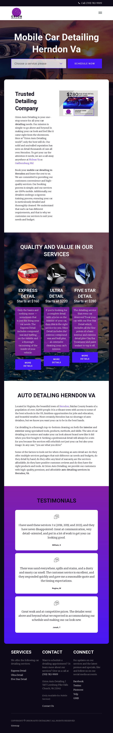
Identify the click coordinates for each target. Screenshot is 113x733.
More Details (28, 364)
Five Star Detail (19, 679)
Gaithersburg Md (24, 163)
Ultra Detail (17, 675)
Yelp (75, 694)
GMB (76, 698)
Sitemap (15, 725)
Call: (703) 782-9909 (90, 3)
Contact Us (48, 706)
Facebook (78, 681)
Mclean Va (34, 159)
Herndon (64, 406)
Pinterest (78, 689)
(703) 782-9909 (50, 674)
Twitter (77, 685)
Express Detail (18, 670)
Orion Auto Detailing (16, 13)
